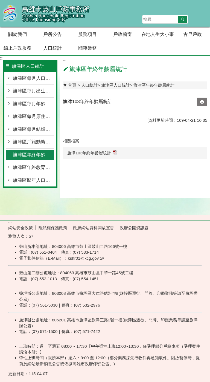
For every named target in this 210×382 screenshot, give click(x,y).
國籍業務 (87, 48)
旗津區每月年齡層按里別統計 (33, 103)
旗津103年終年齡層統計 (92, 152)
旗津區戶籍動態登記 (33, 142)
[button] (182, 19)
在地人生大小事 (157, 34)
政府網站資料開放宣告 (93, 227)
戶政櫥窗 (122, 34)
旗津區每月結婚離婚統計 (33, 129)
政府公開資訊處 (134, 227)
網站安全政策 (20, 227)
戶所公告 (52, 34)
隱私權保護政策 (53, 227)
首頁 (72, 85)
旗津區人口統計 (115, 85)
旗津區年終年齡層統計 (33, 154)
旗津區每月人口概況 (33, 78)
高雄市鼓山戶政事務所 (46, 13)
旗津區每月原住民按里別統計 (33, 116)
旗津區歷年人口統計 (33, 180)
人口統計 (52, 48)
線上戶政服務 (17, 48)
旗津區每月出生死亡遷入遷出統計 (33, 91)
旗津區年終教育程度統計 (33, 167)
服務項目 (87, 34)
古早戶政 (192, 34)
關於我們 (17, 34)
